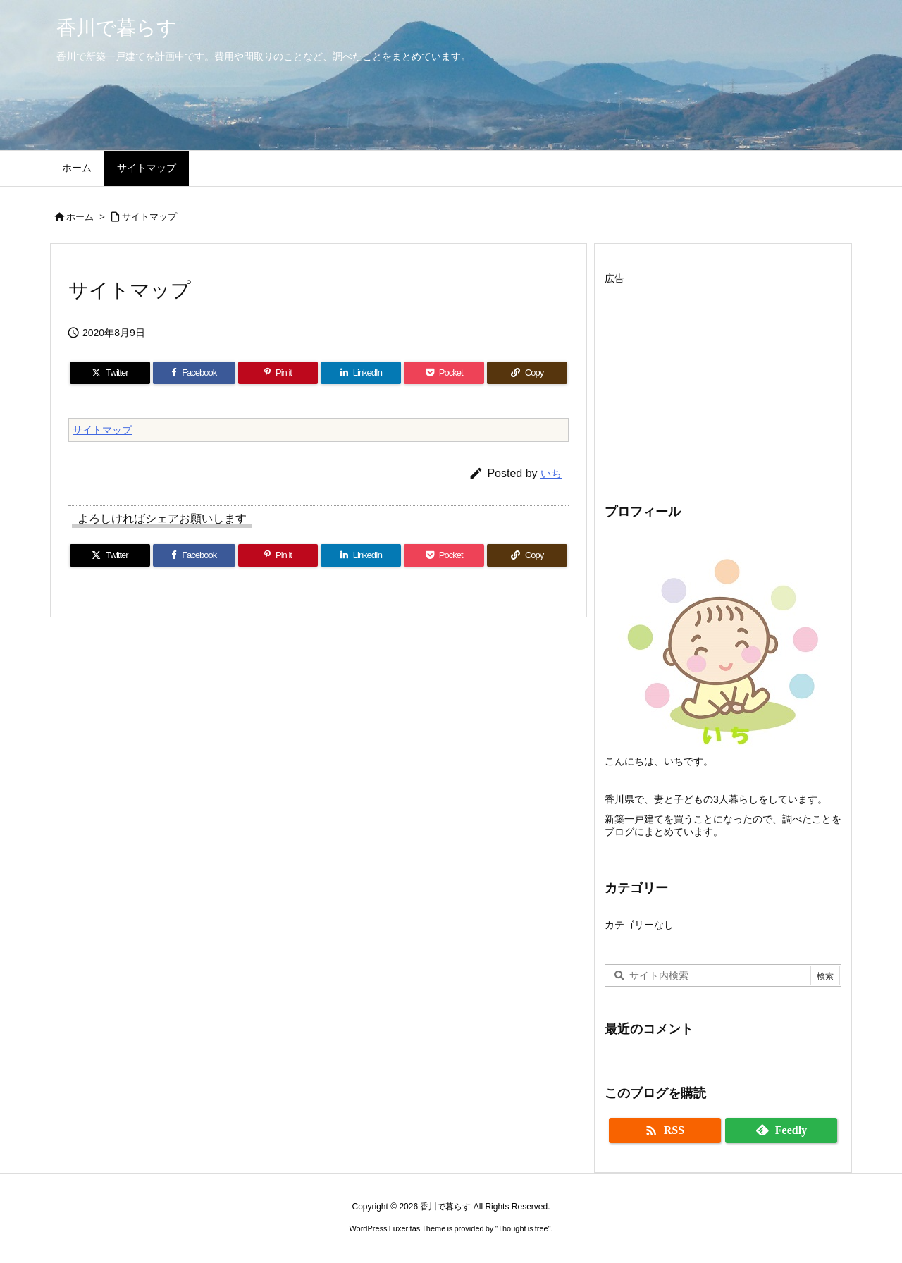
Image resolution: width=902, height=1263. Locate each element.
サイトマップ (149, 216)
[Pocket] (444, 373)
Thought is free (523, 1228)
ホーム (80, 216)
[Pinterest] (278, 373)
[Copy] (527, 373)
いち (551, 473)
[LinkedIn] (361, 373)
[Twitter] (110, 373)
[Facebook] (194, 373)
